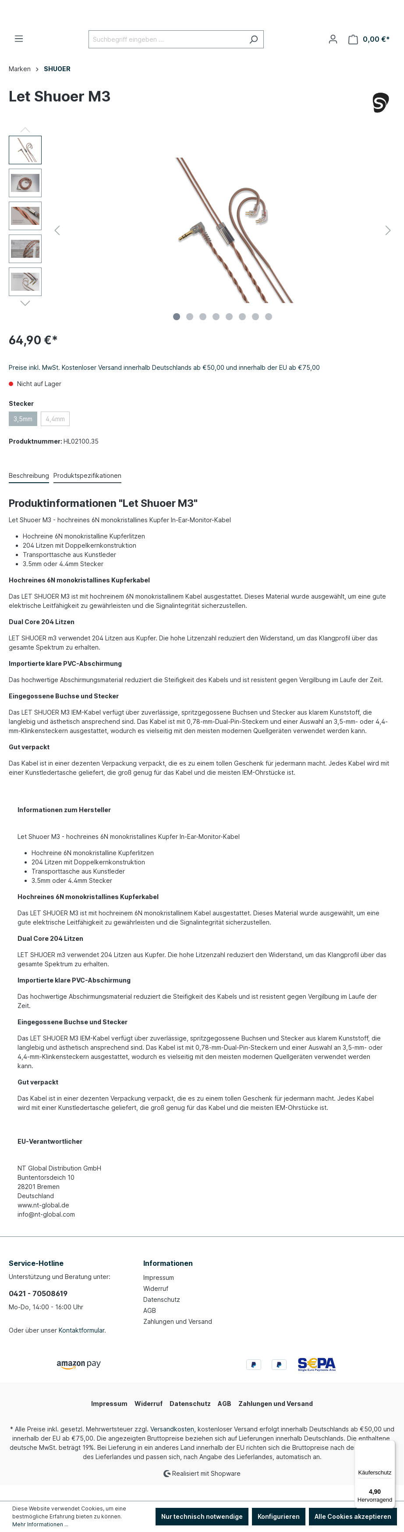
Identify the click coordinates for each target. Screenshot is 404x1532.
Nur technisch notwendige (202, 1516)
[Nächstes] (388, 245)
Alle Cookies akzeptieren (353, 1516)
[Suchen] (253, 55)
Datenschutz (161, 1315)
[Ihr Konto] (333, 55)
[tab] (29, 491)
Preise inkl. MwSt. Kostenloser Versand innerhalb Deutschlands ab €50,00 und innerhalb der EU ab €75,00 (164, 383)
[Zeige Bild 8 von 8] (268, 332)
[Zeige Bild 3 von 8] (202, 332)
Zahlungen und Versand (177, 1337)
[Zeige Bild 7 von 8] (255, 332)
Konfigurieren (279, 1516)
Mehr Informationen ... (40, 1524)
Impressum (158, 1293)
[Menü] (19, 54)
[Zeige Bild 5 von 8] (229, 332)
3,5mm (23, 434)
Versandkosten (172, 1445)
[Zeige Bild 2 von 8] (189, 332)
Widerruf (155, 1304)
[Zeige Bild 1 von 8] (176, 332)
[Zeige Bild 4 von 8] (216, 332)
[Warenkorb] (369, 55)
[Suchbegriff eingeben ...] (166, 55)
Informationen (168, 1279)
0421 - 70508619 (38, 1309)
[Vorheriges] (57, 245)
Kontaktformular (81, 1346)
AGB (149, 1326)
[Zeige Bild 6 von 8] (242, 332)
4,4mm (55, 434)
